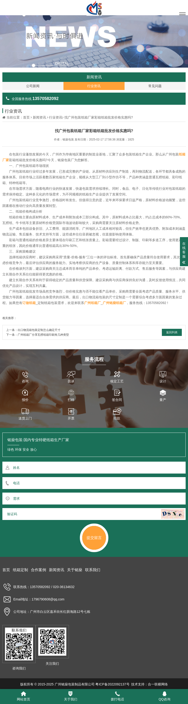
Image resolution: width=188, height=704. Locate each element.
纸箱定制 (20, 570)
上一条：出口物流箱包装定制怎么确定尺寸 (33, 330)
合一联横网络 (158, 684)
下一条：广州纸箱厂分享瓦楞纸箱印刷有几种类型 (37, 334)
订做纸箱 (29, 303)
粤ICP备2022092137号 (112, 684)
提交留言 (94, 538)
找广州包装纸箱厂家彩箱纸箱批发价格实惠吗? (98, 117)
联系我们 (92, 570)
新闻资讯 (39, 117)
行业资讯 (55, 117)
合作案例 (38, 570)
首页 (26, 117)
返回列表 (172, 332)
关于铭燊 (74, 570)
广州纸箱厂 (92, 303)
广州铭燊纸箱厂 (114, 303)
